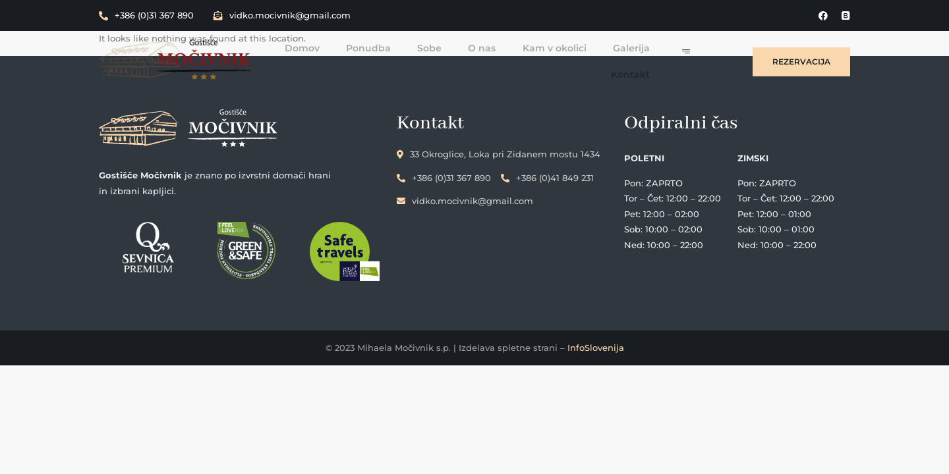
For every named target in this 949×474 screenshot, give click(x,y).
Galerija (640, 48)
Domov (312, 48)
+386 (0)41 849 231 (549, 177)
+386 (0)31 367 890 (146, 15)
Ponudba (378, 48)
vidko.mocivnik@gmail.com (282, 15)
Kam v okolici (564, 48)
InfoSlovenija (595, 347)
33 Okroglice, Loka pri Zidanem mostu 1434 (501, 154)
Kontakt (639, 74)
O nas (491, 48)
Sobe (439, 48)
